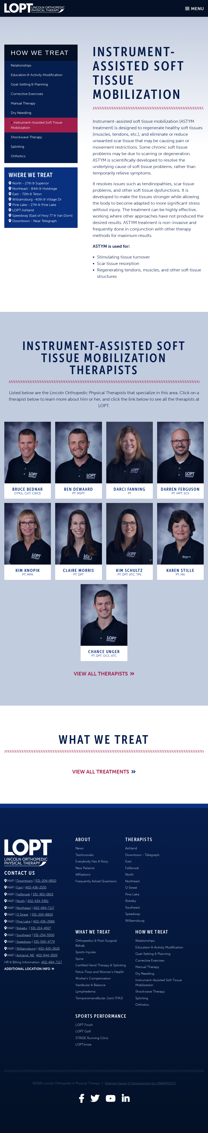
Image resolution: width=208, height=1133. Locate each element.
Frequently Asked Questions (96, 881)
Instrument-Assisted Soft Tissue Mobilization (36, 125)
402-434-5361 (37, 901)
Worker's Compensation (93, 978)
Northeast (23, 908)
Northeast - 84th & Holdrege (34, 189)
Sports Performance (101, 1016)
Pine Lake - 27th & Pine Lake (34, 205)
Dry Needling (21, 113)
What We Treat (93, 932)
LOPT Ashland (23, 210)
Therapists (138, 839)
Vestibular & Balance (90, 985)
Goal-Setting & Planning (29, 84)
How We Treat (40, 52)
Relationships (21, 65)
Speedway (23, 942)
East (19, 887)
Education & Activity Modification (36, 75)
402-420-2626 (49, 949)
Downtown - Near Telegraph (34, 221)
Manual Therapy (23, 103)
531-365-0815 (43, 894)
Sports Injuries (85, 952)
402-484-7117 (43, 908)
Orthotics (18, 156)
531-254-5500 (44, 935)
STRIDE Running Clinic (91, 1038)
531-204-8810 (45, 881)
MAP (10, 881)
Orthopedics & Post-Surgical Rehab (96, 943)
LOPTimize (83, 1044)
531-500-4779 (44, 942)
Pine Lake (23, 921)
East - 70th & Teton (27, 194)
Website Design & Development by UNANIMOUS (140, 1083)
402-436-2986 (44, 921)
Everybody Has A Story (91, 861)
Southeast (23, 935)
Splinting (17, 147)
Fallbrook (23, 894)
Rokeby (21, 928)
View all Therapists (101, 674)
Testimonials (84, 855)
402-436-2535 (35, 887)
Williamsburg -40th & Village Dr (37, 199)
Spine (79, 959)
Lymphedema (85, 991)
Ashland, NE (25, 955)
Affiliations (83, 874)
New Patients (85, 868)
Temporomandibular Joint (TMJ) (99, 998)
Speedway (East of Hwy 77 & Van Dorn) (42, 215)
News (79, 848)
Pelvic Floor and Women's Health (99, 972)
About (83, 839)
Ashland (131, 848)
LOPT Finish (84, 1025)
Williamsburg (26, 949)
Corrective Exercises (27, 94)
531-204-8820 (42, 915)
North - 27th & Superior (30, 183)
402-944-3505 (47, 955)
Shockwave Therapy (26, 137)
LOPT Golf (83, 1031)
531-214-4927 (41, 928)
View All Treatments (100, 772)
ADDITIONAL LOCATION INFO (27, 969)
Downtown (24, 881)
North (20, 901)
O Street (22, 915)
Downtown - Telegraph (142, 855)
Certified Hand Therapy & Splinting (100, 965)
